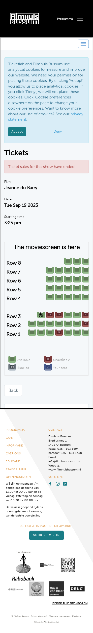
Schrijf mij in (46, 535)
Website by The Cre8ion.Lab (46, 622)
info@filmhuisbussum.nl (64, 461)
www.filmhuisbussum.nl (64, 469)
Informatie (14, 445)
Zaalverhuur (16, 469)
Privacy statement (39, 616)
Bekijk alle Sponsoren (70, 603)
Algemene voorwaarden (59, 616)
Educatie (13, 461)
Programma (65, 19)
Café (9, 438)
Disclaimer (77, 616)
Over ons (13, 453)
